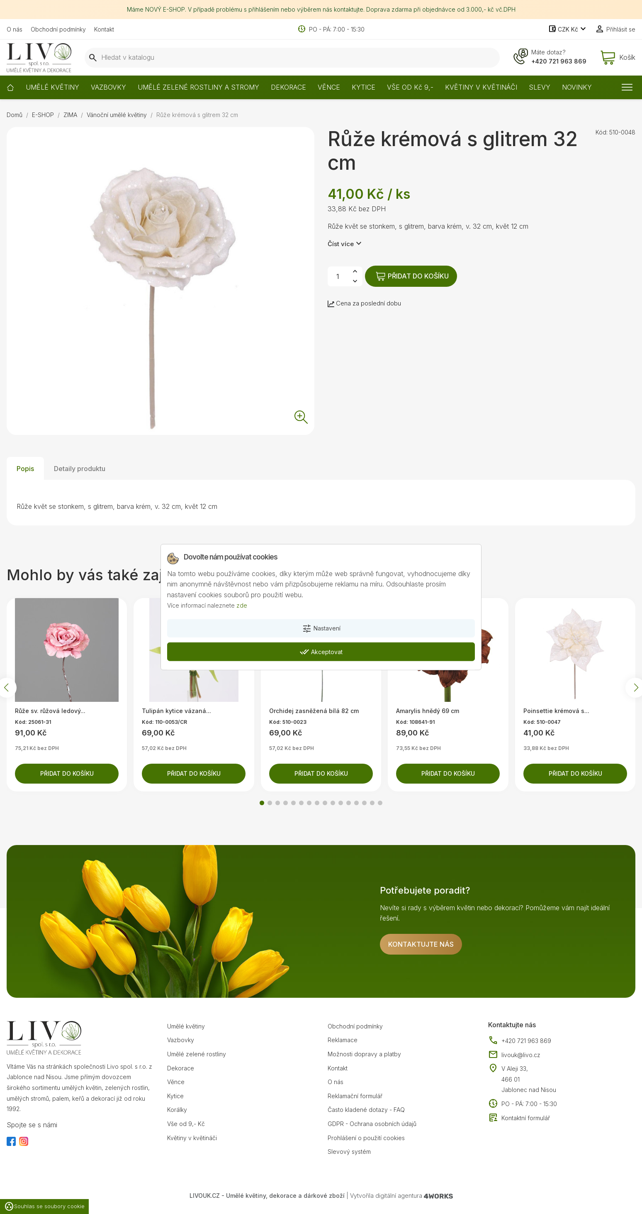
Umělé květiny (186, 1026)
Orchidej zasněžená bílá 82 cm (314, 710)
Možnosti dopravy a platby (364, 1054)
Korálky (177, 1109)
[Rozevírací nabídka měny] (568, 29)
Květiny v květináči (192, 1137)
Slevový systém (349, 1151)
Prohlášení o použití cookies (366, 1137)
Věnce (176, 1081)
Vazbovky (180, 1039)
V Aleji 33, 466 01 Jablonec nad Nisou (528, 1079)
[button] (262, 803)
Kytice (175, 1095)
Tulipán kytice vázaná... (176, 710)
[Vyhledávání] (292, 58)
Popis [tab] (25, 468)
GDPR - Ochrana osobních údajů (372, 1123)
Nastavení (321, 629)
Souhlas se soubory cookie (44, 1206)
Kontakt (104, 29)
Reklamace (342, 1039)
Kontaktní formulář (519, 1118)
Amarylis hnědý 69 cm (427, 710)
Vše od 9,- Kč (186, 1123)
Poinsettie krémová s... (556, 710)
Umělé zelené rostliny (196, 1054)
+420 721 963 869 (558, 61)
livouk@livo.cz (514, 1055)
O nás (14, 29)
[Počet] (338, 276)
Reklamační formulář (355, 1095)
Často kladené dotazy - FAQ (366, 1109)
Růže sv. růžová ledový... (50, 710)
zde (241, 605)
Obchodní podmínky (58, 29)
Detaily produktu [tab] (79, 468)
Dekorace (180, 1068)
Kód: (602, 132)
